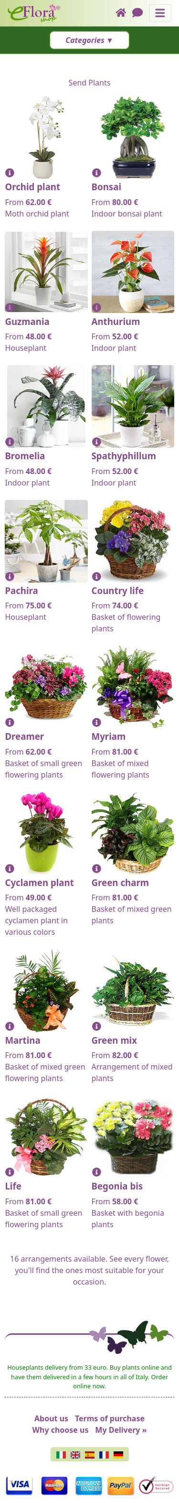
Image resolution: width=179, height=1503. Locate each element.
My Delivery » (121, 1430)
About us (51, 1418)
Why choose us (60, 1430)
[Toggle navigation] (160, 13)
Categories (85, 40)
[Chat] (140, 13)
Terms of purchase (110, 1418)
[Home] (124, 13)
